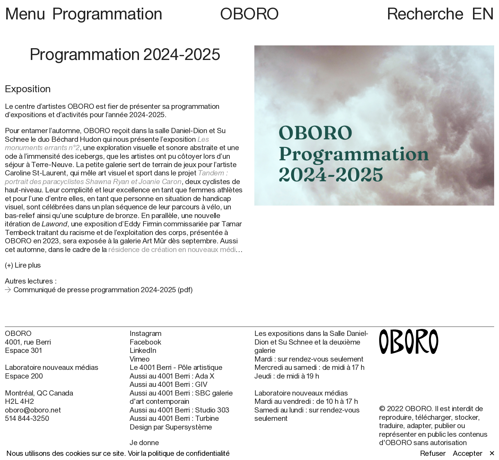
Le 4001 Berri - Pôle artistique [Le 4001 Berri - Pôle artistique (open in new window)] (176, 367)
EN (483, 13)
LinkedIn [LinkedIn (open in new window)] (143, 350)
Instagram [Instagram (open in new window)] (145, 333)
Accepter (467, 453)
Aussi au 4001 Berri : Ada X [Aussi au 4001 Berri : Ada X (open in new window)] (172, 376)
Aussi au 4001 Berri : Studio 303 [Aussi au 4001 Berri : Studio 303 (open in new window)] (179, 410)
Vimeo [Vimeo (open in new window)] (140, 359)
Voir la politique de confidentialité (179, 453)
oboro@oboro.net (33, 410)
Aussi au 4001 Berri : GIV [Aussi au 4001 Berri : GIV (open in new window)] (168, 384)
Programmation (107, 13)
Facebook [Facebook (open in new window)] (145, 342)
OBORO (249, 13)
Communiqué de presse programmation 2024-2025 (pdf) (103, 289)
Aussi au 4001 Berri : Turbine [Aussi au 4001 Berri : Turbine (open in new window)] (174, 418)
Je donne (144, 442)
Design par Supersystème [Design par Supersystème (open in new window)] (171, 427)
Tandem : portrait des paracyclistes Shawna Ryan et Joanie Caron (116, 176)
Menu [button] (27, 13)
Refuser (433, 453)
